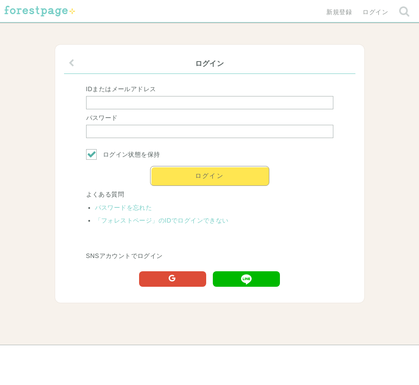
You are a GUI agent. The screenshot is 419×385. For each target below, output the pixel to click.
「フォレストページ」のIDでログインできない (162, 220)
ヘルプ (96, 355)
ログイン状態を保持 (123, 154)
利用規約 (197, 355)
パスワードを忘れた (123, 207)
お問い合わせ (145, 355)
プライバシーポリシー (304, 355)
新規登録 (339, 11)
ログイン (375, 11)
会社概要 (243, 355)
